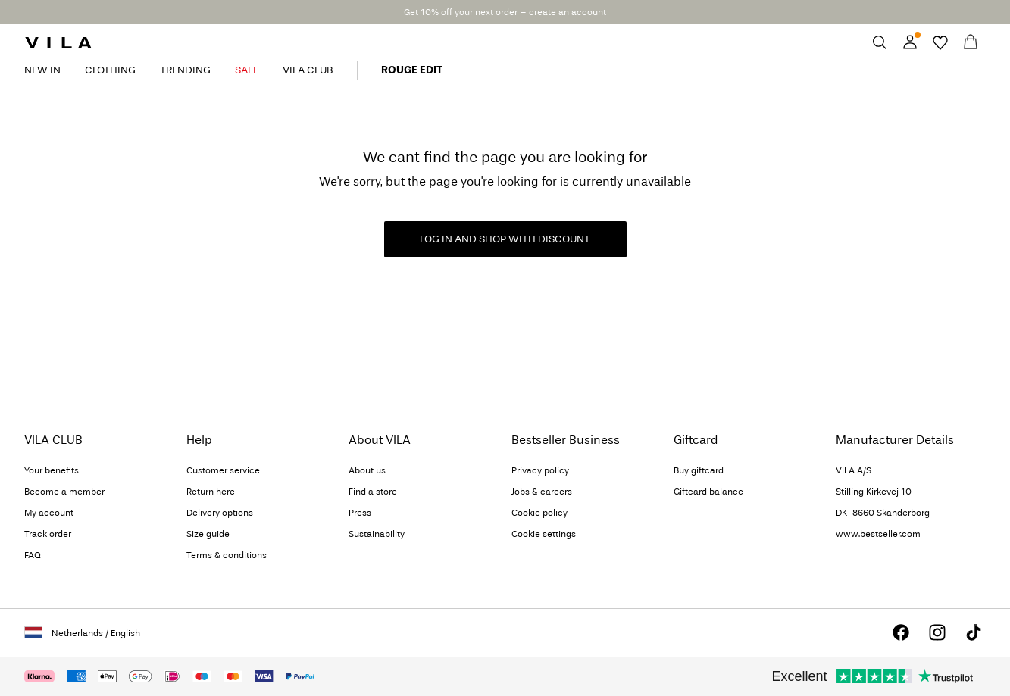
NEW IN (42, 70)
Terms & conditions (226, 555)
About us (367, 470)
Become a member (64, 491)
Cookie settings (543, 534)
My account (48, 512)
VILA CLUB (308, 70)
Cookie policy (539, 512)
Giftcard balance (708, 491)
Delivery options (219, 512)
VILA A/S (853, 470)
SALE (246, 70)
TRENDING (185, 70)
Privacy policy (540, 470)
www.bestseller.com (878, 534)
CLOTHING (110, 70)
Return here (210, 491)
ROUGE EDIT (411, 70)
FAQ (32, 555)
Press (360, 512)
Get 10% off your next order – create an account (505, 12)
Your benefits (51, 470)
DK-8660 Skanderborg (883, 512)
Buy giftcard (699, 470)
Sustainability (377, 534)
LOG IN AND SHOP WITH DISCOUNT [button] (505, 239)
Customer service (223, 470)
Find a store (373, 491)
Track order (47, 534)
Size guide (208, 534)
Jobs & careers (541, 491)
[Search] (880, 42)
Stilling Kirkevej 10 (874, 491)
